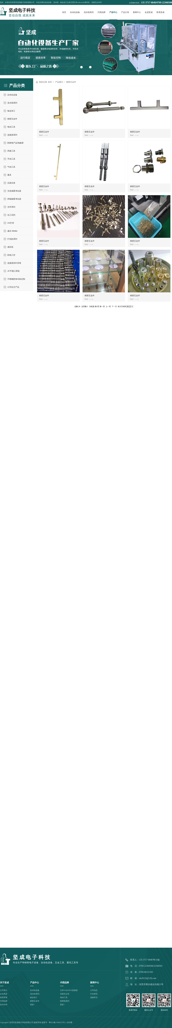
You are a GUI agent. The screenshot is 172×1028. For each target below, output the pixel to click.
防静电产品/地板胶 (15, 143)
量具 (9, 175)
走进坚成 (149, 12)
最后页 (120, 306)
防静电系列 (64, 1001)
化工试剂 (11, 215)
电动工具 (11, 127)
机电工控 (11, 255)
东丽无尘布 (64, 994)
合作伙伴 (3, 1005)
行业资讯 (94, 994)
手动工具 (11, 159)
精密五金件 (12, 119)
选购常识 (94, 997)
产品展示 (59, 82)
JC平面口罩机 (13, 271)
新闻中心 (137, 12)
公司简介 (3, 990)
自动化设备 (75, 12)
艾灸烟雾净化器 (14, 191)
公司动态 (94, 990)
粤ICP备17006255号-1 (57, 1022)
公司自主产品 (13, 287)
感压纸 (10, 247)
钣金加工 (11, 111)
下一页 (114, 306)
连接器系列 (12, 135)
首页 (64, 12)
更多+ (32, 1005)
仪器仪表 (11, 183)
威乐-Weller (12, 231)
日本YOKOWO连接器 (69, 990)
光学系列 (11, 207)
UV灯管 (10, 223)
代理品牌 (101, 12)
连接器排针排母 (14, 263)
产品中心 (113, 12)
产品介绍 (125, 12)
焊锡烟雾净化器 (14, 199)
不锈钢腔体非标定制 (16, 279)
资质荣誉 (3, 997)
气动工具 (11, 167)
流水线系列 (89, 12)
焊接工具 (11, 151)
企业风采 (3, 994)
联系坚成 (160, 12)
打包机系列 (12, 239)
